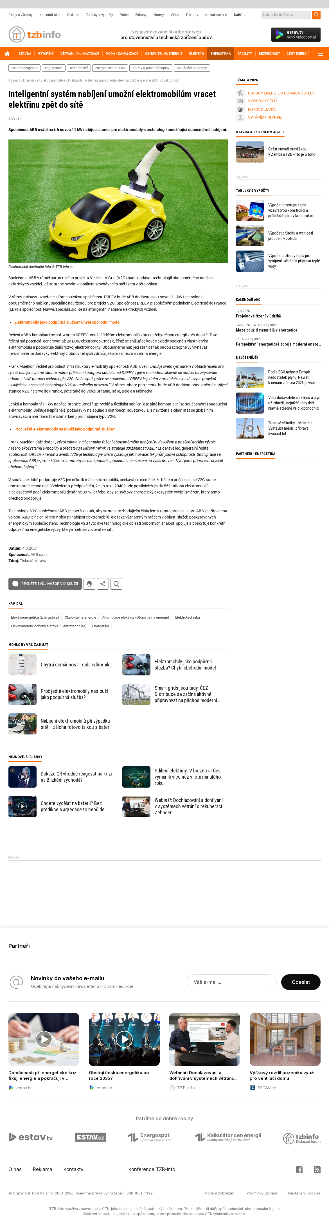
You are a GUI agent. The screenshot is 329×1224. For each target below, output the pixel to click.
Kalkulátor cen (216, 15)
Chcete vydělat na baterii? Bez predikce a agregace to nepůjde (73, 806)
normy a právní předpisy (150, 68)
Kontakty (74, 1169)
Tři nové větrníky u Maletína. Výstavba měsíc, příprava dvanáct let (290, 428)
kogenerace (53, 68)
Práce (124, 15)
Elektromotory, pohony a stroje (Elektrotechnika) (49, 626)
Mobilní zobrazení (219, 1193)
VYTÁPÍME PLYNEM (265, 117)
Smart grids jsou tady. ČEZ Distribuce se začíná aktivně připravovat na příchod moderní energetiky (186, 694)
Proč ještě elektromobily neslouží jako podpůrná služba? (64, 429)
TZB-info (14, 80)
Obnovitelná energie (80, 617)
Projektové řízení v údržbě (258, 316)
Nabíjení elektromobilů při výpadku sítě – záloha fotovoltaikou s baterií (76, 724)
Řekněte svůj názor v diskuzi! (49, 583)
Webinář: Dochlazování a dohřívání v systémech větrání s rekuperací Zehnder (189, 806)
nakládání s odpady (192, 68)
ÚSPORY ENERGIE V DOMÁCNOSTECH (282, 93)
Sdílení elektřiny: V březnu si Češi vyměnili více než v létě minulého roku (188, 777)
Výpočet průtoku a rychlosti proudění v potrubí (290, 236)
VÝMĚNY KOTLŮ (262, 101)
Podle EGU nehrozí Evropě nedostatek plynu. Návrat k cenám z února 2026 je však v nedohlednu (292, 377)
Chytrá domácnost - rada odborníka (76, 665)
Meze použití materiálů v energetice (267, 330)
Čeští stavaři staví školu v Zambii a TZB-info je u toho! (292, 151)
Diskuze (73, 15)
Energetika (30, 80)
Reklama (42, 1169)
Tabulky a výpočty (99, 15)
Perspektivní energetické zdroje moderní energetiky (278, 344)
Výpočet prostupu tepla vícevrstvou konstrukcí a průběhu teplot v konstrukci (290, 210)
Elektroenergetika (53, 80)
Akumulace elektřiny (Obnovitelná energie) (135, 617)
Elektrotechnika (187, 617)
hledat (116, 583)
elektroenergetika (24, 68)
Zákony (141, 15)
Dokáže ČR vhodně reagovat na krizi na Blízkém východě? (76, 777)
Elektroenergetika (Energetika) (35, 617)
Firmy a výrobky (20, 15)
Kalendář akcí (49, 15)
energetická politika (110, 68)
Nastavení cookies (304, 1193)
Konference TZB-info (152, 1169)
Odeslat (301, 982)
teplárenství (79, 68)
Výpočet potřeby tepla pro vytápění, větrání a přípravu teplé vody (294, 261)
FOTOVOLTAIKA (262, 109)
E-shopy (192, 15)
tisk (89, 583)
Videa (175, 15)
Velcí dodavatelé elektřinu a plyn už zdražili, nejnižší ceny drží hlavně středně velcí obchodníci (294, 403)
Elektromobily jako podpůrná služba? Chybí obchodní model (67, 322)
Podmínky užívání (262, 1193)
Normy (159, 15)
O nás (15, 1169)
